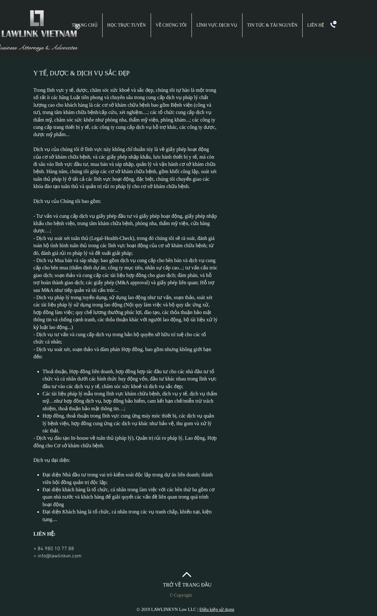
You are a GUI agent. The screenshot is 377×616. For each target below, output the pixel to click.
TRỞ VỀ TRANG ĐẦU (187, 585)
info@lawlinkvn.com (60, 556)
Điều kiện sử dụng (216, 609)
